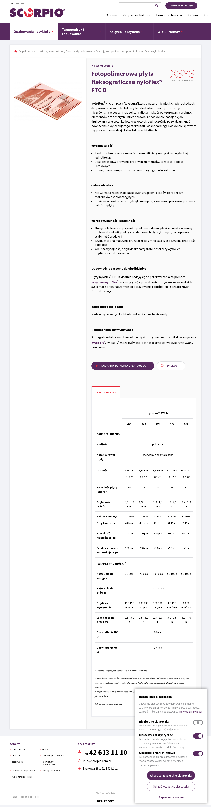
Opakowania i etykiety (33, 31)
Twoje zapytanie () (181, 5)
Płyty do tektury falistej (90, 51)
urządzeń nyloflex (105, 282)
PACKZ (45, 749)
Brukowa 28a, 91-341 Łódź (100, 768)
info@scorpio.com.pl (97, 761)
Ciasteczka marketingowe (157, 752)
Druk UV (16, 755)
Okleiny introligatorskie (23, 770)
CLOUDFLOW (18, 749)
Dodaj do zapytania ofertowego (123, 365)
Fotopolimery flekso (61, 51)
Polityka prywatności (106, 793)
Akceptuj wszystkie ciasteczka (171, 775)
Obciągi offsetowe (51, 770)
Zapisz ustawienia (171, 797)
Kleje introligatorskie (22, 776)
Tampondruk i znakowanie (82, 31)
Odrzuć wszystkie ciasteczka (171, 786)
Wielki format (170, 31)
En (17, 3)
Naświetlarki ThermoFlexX (48, 763)
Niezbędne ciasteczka (154, 721)
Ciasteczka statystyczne (156, 734)
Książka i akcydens (126, 31)
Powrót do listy (103, 66)
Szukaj (156, 6)
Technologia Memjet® (53, 755)
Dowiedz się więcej (190, 711)
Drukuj (172, 365)
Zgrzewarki (17, 761)
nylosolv (98, 342)
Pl (12, 3)
